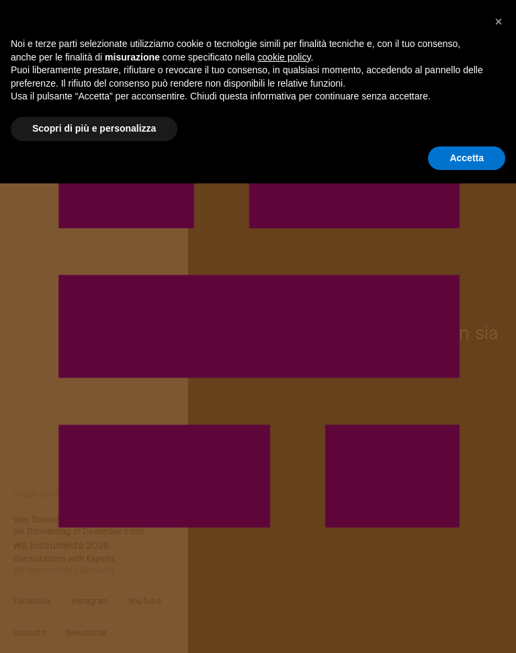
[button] (498, 21)
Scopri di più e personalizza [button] (94, 128)
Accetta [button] (466, 158)
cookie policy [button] (283, 57)
